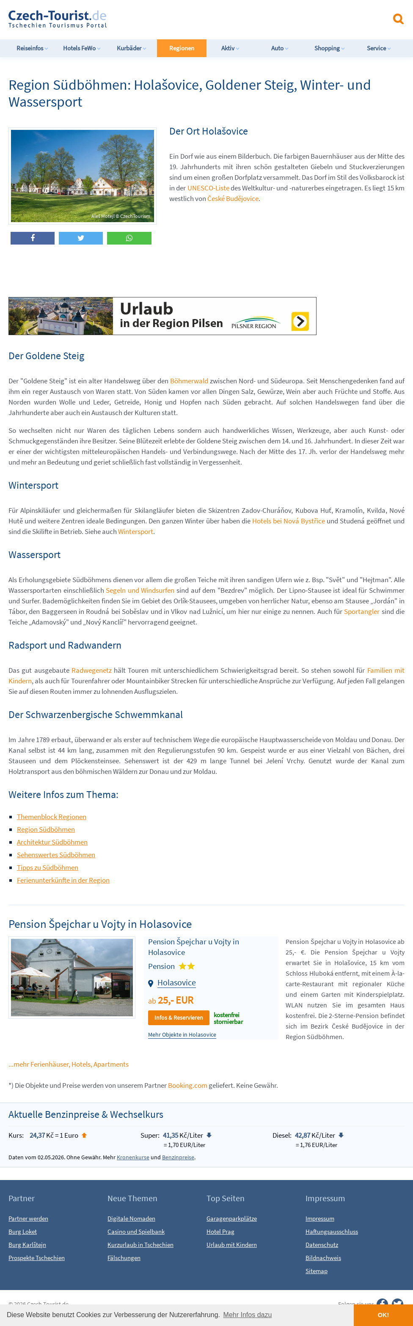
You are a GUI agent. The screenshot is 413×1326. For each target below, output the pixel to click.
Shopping (329, 48)
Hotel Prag (220, 1231)
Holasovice (176, 982)
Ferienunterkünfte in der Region (63, 880)
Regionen (181, 48)
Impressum (320, 1218)
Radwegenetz (92, 670)
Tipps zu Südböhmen (47, 867)
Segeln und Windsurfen (140, 590)
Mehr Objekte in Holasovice (182, 1034)
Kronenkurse (133, 1157)
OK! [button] (383, 1315)
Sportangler (362, 611)
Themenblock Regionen (51, 816)
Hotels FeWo (82, 48)
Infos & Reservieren (178, 1017)
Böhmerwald (189, 380)
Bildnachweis (323, 1258)
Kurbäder (132, 48)
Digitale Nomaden (131, 1218)
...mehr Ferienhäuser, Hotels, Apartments (68, 1064)
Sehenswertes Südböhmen (56, 854)
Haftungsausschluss (332, 1231)
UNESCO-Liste (208, 188)
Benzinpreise (178, 1157)
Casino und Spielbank (136, 1231)
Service (379, 48)
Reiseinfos (33, 48)
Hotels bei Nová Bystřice (288, 520)
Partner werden (28, 1218)
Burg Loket (22, 1231)
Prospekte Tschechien (36, 1258)
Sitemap (317, 1271)
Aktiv (230, 48)
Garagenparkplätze (231, 1218)
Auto (280, 48)
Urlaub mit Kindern (231, 1245)
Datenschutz (322, 1245)
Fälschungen (123, 1258)
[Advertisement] (224, 18)
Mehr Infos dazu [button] (247, 1314)
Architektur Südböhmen (52, 842)
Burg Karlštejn (27, 1245)
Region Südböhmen (46, 829)
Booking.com (187, 1085)
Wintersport (135, 531)
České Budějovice (233, 198)
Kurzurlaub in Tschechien (140, 1245)
